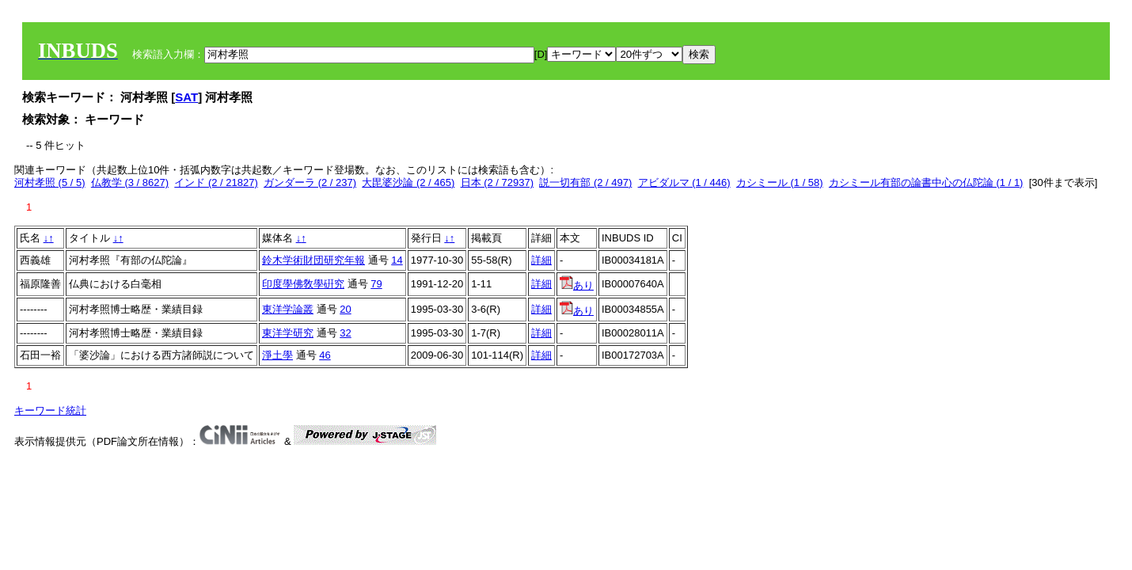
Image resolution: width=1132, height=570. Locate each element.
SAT (186, 97)
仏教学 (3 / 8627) (130, 182)
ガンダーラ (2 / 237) (310, 182)
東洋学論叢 (287, 309)
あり (577, 285)
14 (396, 260)
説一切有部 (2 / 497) (585, 182)
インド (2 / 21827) (216, 182)
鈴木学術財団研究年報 (313, 260)
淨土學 (277, 355)
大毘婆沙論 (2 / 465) (408, 182)
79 (376, 284)
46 (324, 355)
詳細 (541, 260)
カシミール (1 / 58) (779, 182)
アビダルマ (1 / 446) (684, 182)
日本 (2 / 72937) (497, 182)
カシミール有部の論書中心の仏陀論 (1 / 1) (926, 182)
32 (345, 333)
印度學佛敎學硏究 (303, 284)
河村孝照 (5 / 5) (49, 182)
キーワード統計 (50, 410)
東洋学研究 (287, 333)
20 (345, 309)
